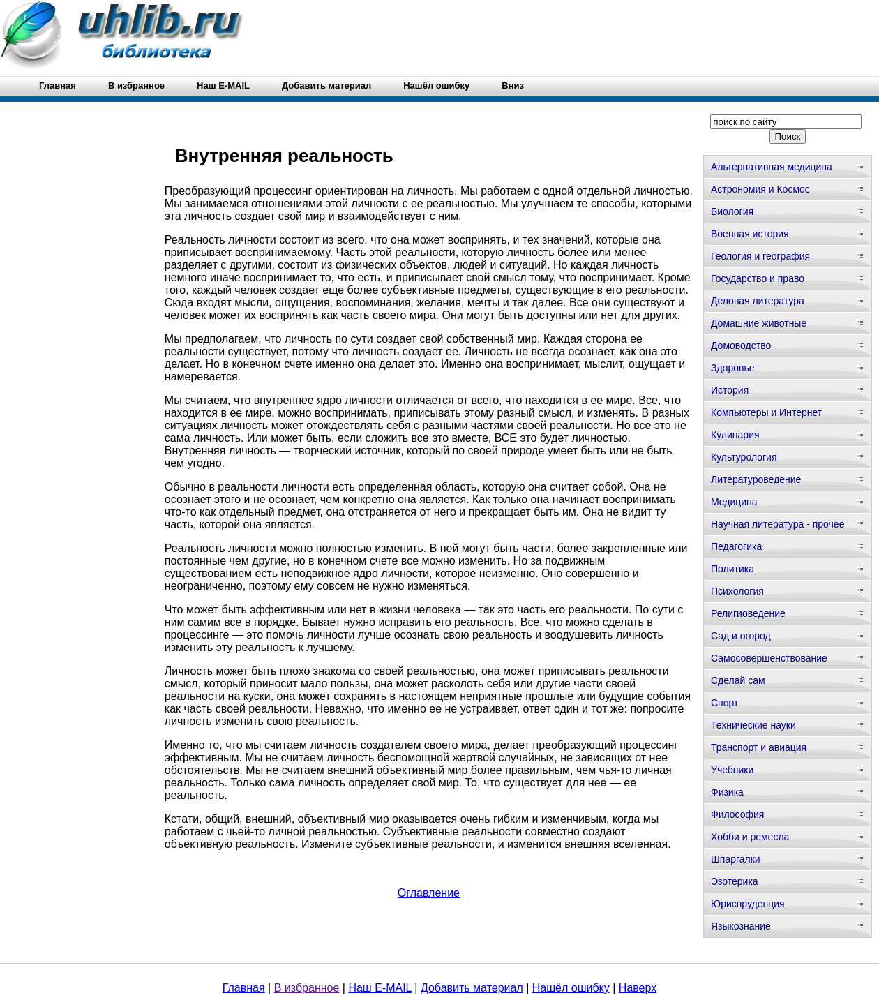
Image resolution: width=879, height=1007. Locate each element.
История (730, 390)
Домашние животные (758, 323)
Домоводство (741, 345)
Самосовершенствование (769, 658)
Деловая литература (757, 300)
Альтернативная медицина (771, 166)
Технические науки (753, 725)
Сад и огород (741, 635)
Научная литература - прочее (777, 524)
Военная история (750, 233)
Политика (732, 568)
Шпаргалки (735, 859)
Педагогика (736, 546)
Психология (737, 591)
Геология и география (760, 256)
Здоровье (733, 367)
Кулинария (735, 434)
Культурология (744, 457)
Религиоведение (748, 613)
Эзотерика (734, 881)
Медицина (734, 501)
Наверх (637, 988)
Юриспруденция (748, 903)
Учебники (732, 769)
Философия (737, 814)
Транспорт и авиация (758, 747)
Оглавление (429, 893)
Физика (727, 792)
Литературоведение (756, 479)
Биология (732, 211)
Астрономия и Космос (760, 189)
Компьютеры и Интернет (766, 412)
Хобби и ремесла (750, 836)
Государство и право (757, 278)
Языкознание (741, 926)
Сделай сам (738, 680)
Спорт (724, 702)
